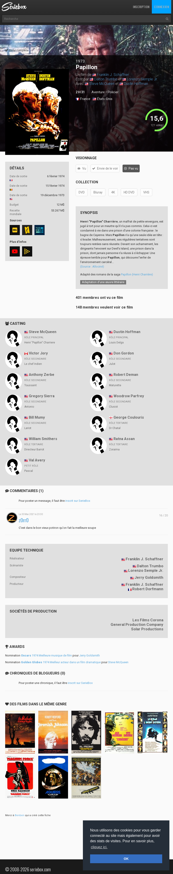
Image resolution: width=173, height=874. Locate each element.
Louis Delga (116, 342)
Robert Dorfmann (147, 589)
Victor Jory (38, 353)
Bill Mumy (37, 417)
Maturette (115, 385)
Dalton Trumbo (105, 79)
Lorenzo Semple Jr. (142, 79)
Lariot (27, 428)
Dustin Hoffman (136, 84)
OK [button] (126, 858)
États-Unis (102, 99)
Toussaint (30, 385)
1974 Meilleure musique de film (46, 655)
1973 (80, 61)
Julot (112, 363)
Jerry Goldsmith (148, 577)
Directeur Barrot (34, 449)
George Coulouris (129, 417)
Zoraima (114, 449)
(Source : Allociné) (92, 266)
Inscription (141, 6)
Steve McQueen (101, 84)
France (83, 99)
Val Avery (37, 460)
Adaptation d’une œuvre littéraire (103, 282)
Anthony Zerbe (41, 374)
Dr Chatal (115, 428)
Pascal (28, 470)
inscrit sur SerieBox (77, 500)
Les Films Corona (147, 620)
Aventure (98, 92)
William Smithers (43, 439)
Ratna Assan (124, 439)
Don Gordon (124, 353)
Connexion (161, 6)
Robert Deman (126, 374)
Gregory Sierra (42, 396)
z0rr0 (24, 520)
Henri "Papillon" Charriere (39, 342)
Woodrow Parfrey (129, 396)
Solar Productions (147, 629)
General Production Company (137, 624)
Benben (19, 815)
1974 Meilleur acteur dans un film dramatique (61, 662)
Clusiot (113, 406)
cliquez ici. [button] (99, 847)
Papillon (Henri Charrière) (137, 274)
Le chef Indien (33, 363)
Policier (113, 92)
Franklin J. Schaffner (113, 75)
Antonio (29, 406)
